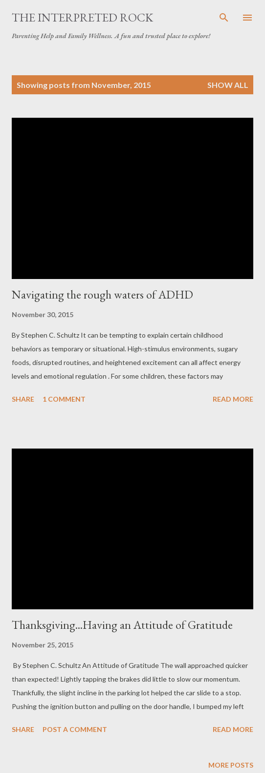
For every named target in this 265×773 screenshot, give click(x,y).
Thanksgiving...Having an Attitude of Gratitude (122, 624)
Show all (227, 84)
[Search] (224, 17)
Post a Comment (75, 729)
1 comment (64, 399)
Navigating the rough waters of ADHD (102, 294)
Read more (233, 399)
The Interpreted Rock (82, 17)
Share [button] (23, 399)
